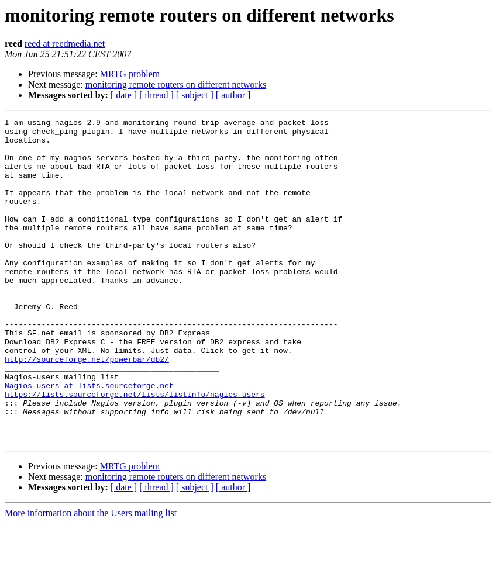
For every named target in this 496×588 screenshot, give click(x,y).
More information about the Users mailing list (91, 578)
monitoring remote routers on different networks (175, 84)
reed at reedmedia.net (65, 44)
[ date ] (124, 95)
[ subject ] (194, 95)
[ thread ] (156, 95)
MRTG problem (130, 74)
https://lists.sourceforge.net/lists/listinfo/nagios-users (135, 450)
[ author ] (233, 95)
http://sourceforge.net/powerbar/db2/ (87, 408)
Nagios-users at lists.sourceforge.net (89, 439)
